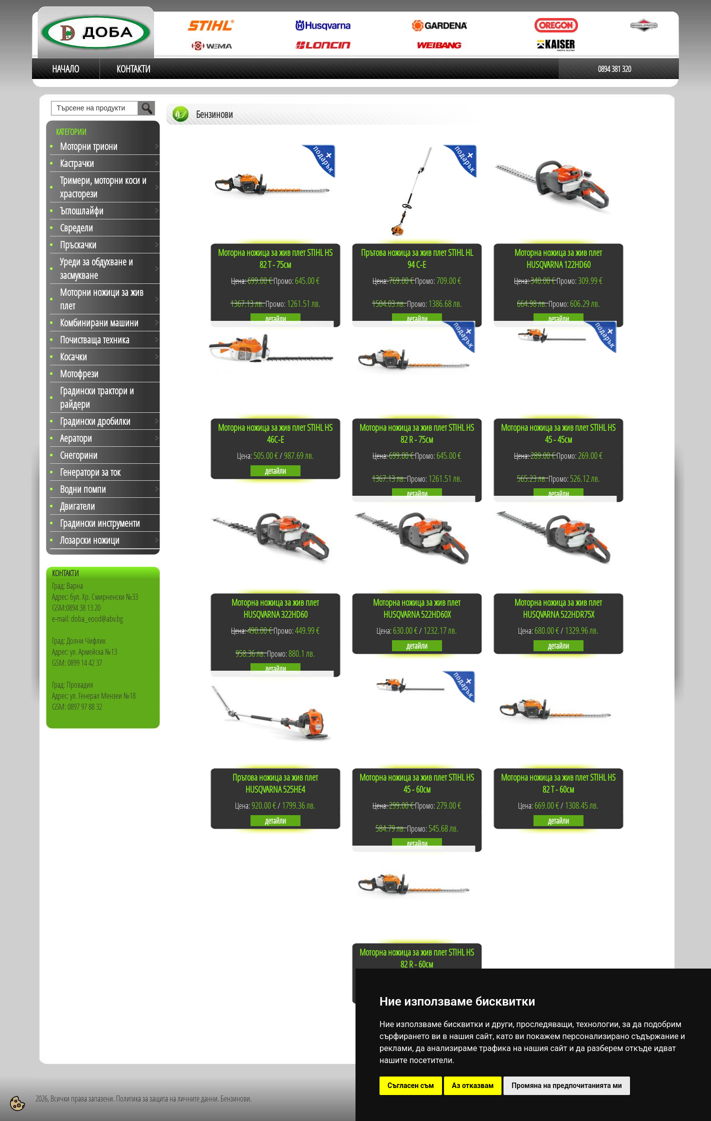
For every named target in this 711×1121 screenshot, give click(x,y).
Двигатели (77, 506)
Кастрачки (77, 163)
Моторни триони (89, 146)
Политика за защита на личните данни (167, 1098)
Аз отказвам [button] (473, 1086)
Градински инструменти (100, 523)
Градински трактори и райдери (97, 397)
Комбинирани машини (99, 322)
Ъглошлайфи (82, 210)
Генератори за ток (90, 472)
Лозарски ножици (90, 540)
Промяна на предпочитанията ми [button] (567, 1086)
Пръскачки (78, 244)
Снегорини (79, 455)
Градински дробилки (95, 421)
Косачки (73, 356)
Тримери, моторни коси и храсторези (103, 186)
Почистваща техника (95, 339)
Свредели (76, 227)
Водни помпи (83, 489)
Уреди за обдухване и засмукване (96, 268)
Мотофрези (79, 373)
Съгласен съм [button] (411, 1086)
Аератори (76, 438)
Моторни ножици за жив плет (102, 298)
